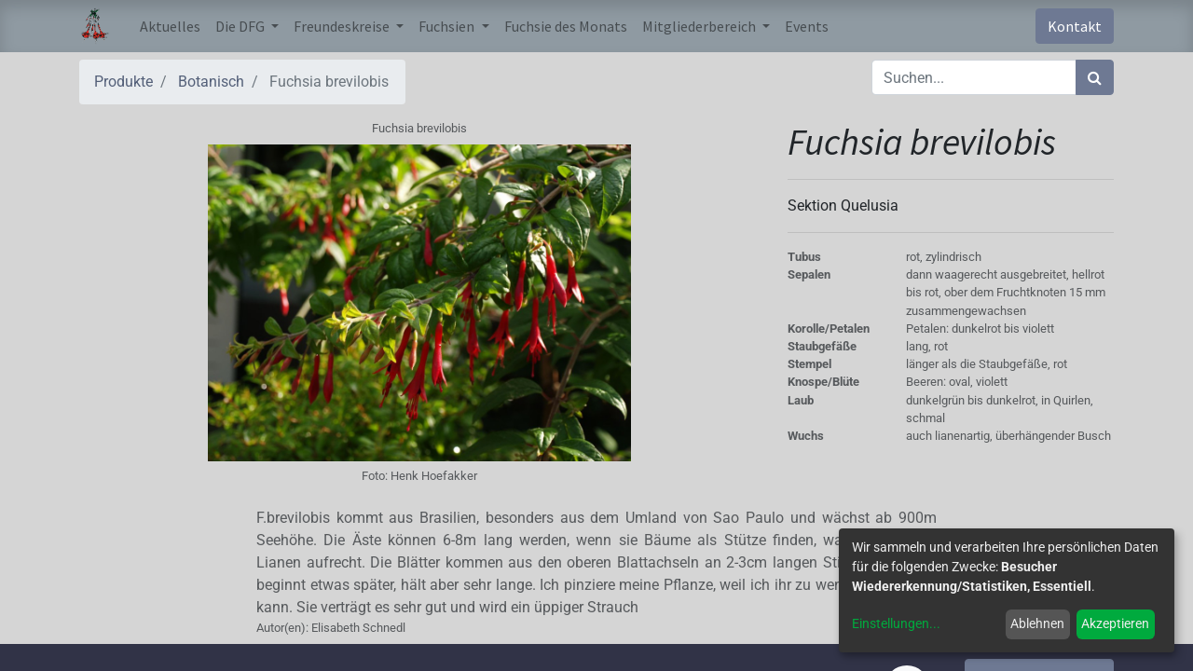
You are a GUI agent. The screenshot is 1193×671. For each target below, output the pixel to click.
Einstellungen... (896, 623)
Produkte (123, 81)
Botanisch (211, 81)
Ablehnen (1037, 623)
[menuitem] (170, 26)
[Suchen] (1095, 77)
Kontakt (1075, 26)
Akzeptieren (1115, 623)
